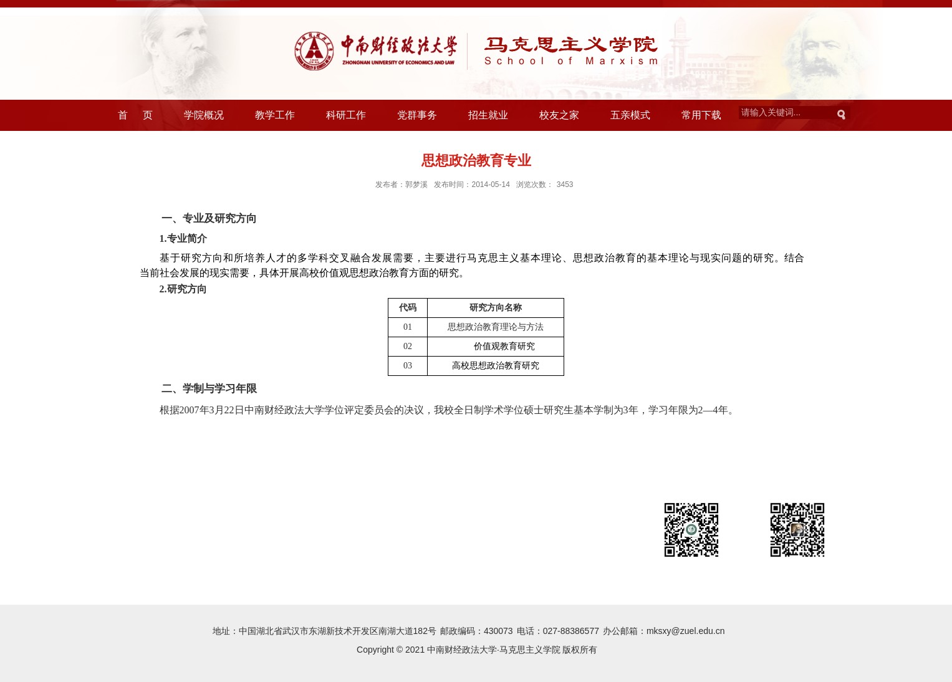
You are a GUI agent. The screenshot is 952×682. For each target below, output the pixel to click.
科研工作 (346, 115)
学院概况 (204, 115)
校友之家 (559, 115)
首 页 (135, 115)
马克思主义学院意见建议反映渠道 (297, 559)
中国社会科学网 (238, 537)
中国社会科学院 (448, 537)
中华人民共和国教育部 (146, 537)
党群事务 (417, 115)
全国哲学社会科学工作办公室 (159, 559)
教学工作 (275, 115)
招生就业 (488, 115)
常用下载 (701, 115)
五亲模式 (630, 115)
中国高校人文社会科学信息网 (353, 537)
